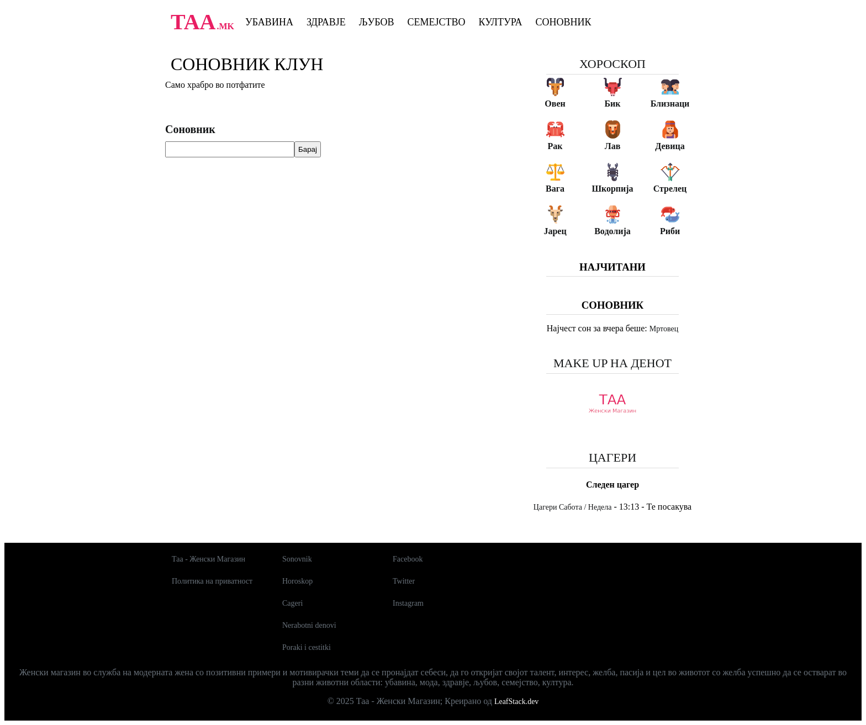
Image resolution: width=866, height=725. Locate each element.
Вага (555, 188)
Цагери (612, 457)
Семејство (436, 22)
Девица (669, 146)
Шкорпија (612, 188)
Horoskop (297, 581)
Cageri (292, 603)
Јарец (554, 231)
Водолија (612, 231)
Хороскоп (612, 64)
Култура (500, 22)
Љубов (376, 22)
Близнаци (670, 103)
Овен (555, 103)
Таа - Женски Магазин (208, 559)
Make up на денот (612, 363)
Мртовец (664, 329)
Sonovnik (297, 559)
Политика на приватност (212, 581)
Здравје (326, 22)
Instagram (408, 603)
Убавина (269, 22)
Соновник (564, 22)
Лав (613, 146)
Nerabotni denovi (309, 625)
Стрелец (670, 188)
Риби (670, 231)
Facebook (408, 559)
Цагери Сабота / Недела (573, 507)
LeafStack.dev (516, 701)
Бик (612, 103)
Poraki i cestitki (306, 647)
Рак (555, 146)
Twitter (404, 581)
